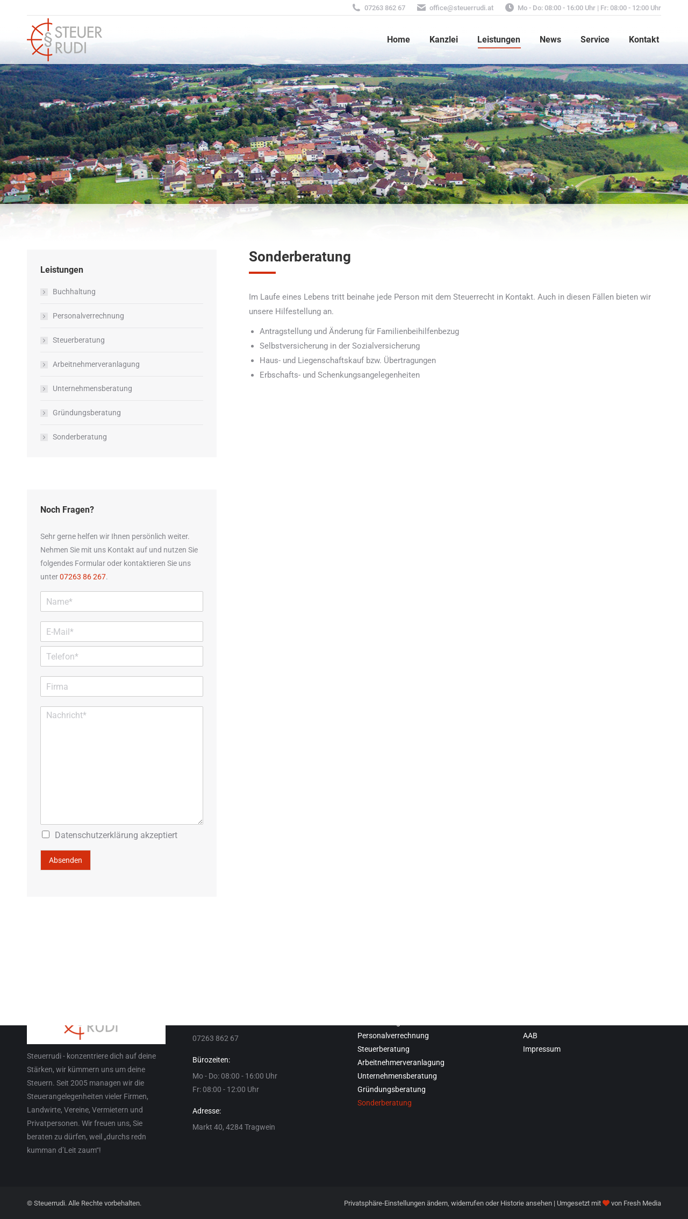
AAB (530, 1035)
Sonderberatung (80, 437)
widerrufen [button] (467, 1203)
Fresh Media (642, 1203)
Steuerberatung (79, 340)
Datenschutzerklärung (96, 835)
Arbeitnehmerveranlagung (96, 364)
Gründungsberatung (87, 412)
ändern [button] (437, 1203)
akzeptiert (116, 835)
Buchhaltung (74, 291)
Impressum (542, 1049)
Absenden (65, 860)
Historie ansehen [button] (526, 1203)
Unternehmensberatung (92, 388)
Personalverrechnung (88, 315)
